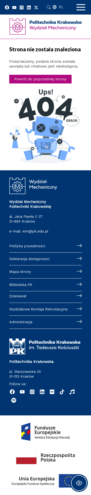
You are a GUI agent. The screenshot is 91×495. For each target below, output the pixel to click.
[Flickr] (52, 392)
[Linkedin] (29, 7)
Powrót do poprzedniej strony (40, 79)
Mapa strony (20, 272)
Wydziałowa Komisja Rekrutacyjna (38, 309)
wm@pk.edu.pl (35, 231)
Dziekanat (17, 296)
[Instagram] (21, 7)
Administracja (20, 322)
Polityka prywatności (27, 246)
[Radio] (72, 392)
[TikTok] (62, 392)
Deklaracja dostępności (29, 259)
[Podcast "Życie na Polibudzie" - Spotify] (14, 400)
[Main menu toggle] (80, 7)
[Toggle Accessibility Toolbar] (79, 483)
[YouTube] (14, 7)
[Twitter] (36, 7)
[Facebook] (7, 7)
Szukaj (48, 7)
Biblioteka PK (20, 285)
